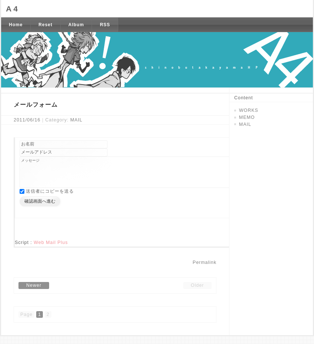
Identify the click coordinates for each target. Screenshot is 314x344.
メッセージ (142, 176)
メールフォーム (36, 104)
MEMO (247, 117)
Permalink (204, 270)
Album (76, 24)
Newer (33, 293)
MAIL (76, 120)
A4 (13, 8)
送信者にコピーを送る (50, 199)
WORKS (248, 110)
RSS (105, 24)
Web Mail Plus (51, 250)
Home (16, 24)
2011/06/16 (27, 120)
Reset (45, 24)
